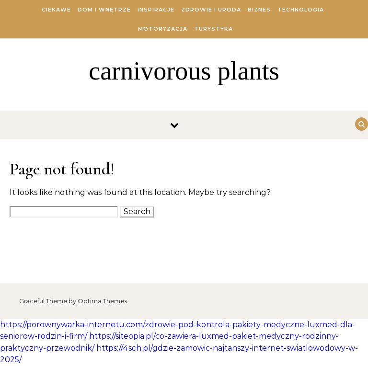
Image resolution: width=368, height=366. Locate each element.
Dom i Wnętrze (104, 9)
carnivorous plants (184, 71)
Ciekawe (56, 9)
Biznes (259, 9)
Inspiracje (156, 9)
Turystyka (213, 28)
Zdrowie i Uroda (211, 9)
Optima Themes (102, 301)
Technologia (300, 9)
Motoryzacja (162, 28)
